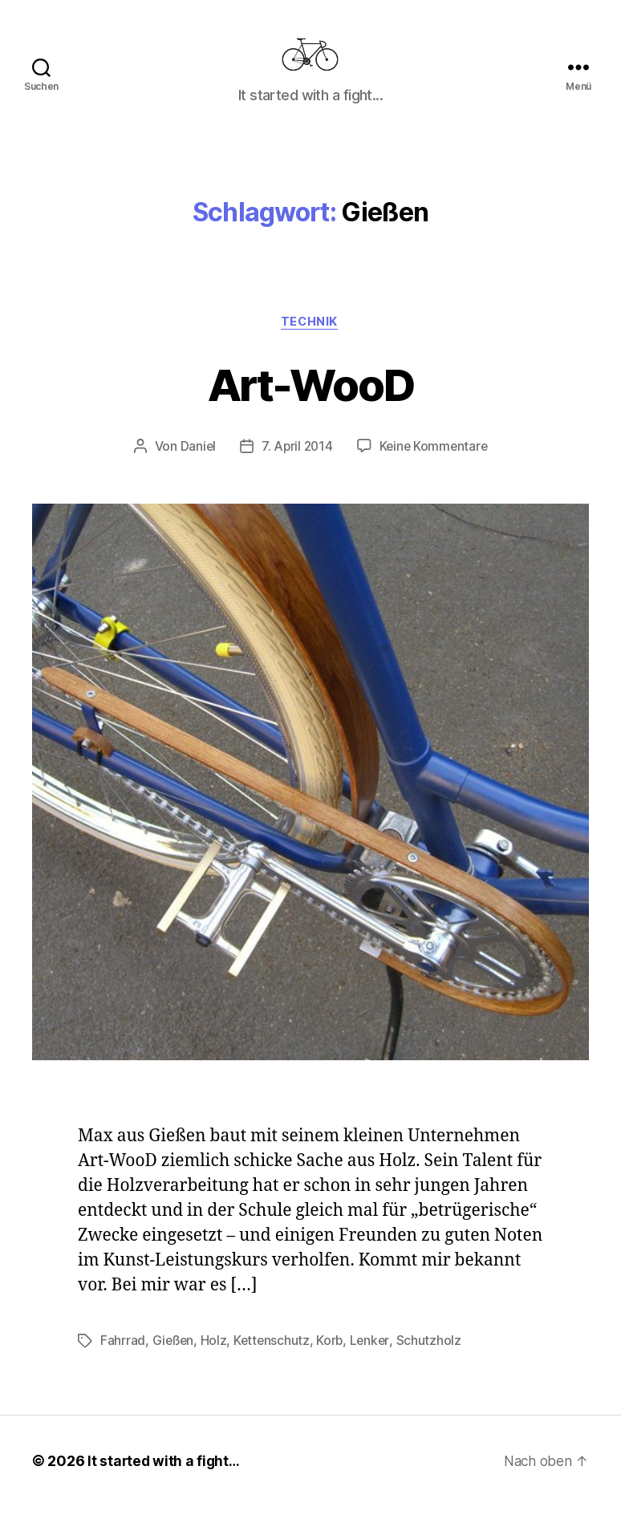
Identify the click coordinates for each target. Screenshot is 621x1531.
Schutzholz (433, 1366)
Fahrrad (122, 1366)
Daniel (195, 472)
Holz (215, 1366)
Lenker (374, 1366)
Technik (310, 346)
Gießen (174, 1366)
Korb (333, 1366)
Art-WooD (310, 408)
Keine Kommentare (435, 472)
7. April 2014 (296, 472)
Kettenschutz (275, 1366)
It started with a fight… (165, 1485)
